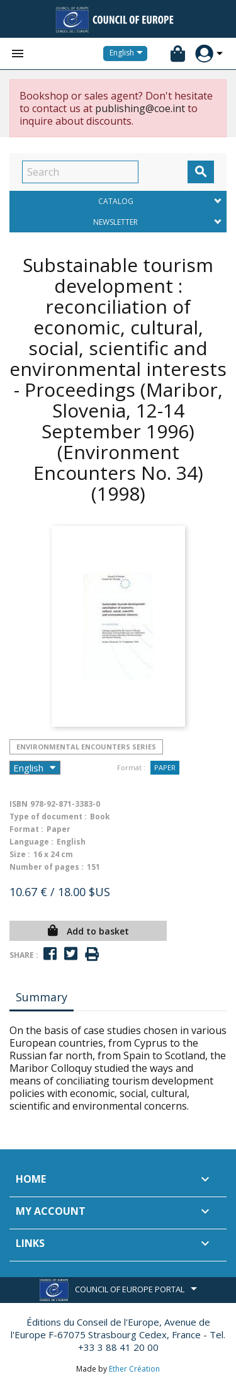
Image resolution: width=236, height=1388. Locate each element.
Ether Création (134, 1368)
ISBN (18, 804)
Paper (165, 767)
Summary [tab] (41, 996)
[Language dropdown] (128, 53)
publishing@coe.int (140, 108)
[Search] (80, 172)
